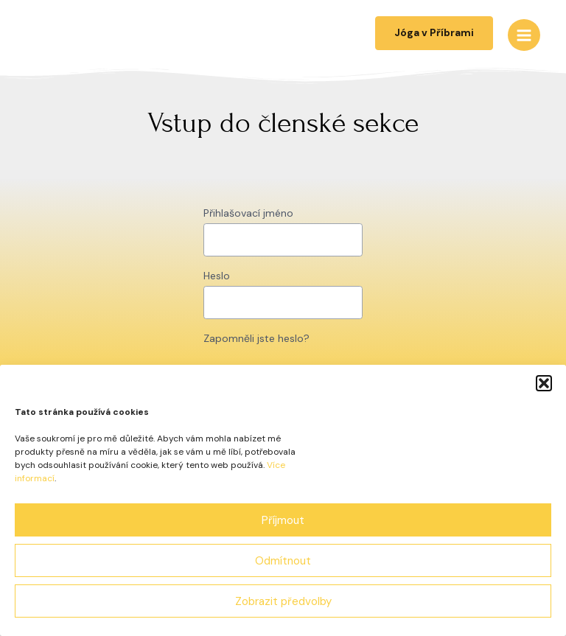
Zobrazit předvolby (283, 601)
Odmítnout (283, 560)
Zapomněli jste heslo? (256, 338)
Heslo (216, 275)
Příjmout (283, 520)
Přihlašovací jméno (248, 213)
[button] (544, 383)
